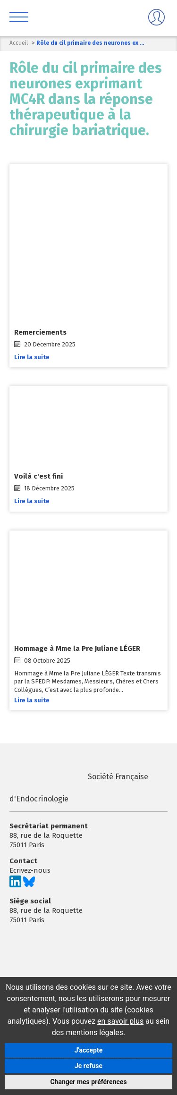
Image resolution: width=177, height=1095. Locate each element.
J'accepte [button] (89, 1050)
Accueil (18, 43)
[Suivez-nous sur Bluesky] (29, 885)
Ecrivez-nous (30, 870)
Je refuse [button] (88, 1066)
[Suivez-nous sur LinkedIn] (15, 885)
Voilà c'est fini (38, 476)
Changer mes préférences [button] (88, 1082)
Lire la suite (32, 357)
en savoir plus (120, 1021)
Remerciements (40, 332)
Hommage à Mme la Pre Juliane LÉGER (77, 648)
